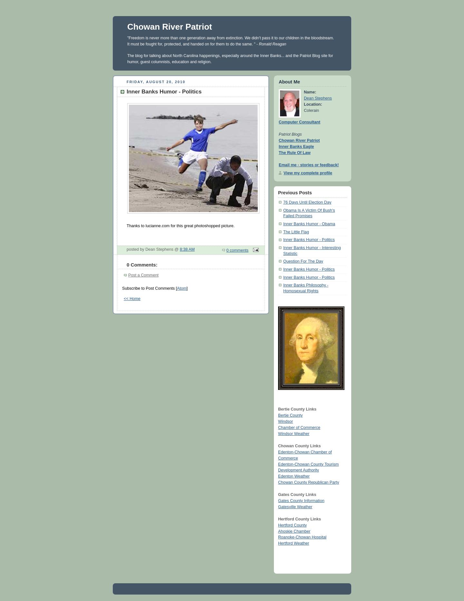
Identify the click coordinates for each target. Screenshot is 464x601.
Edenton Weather (294, 476)
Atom (181, 288)
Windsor (285, 421)
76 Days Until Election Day (307, 202)
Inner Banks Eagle (296, 146)
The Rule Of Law (295, 152)
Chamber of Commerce (299, 427)
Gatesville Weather (295, 507)
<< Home (132, 298)
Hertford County (292, 525)
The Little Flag (296, 232)
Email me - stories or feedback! (309, 165)
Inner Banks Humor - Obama (309, 224)
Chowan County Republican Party (308, 482)
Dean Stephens (318, 98)
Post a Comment (143, 275)
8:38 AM (187, 249)
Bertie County (290, 415)
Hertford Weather (293, 543)
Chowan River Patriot (169, 27)
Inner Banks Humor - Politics (309, 239)
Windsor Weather (293, 433)
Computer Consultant (299, 122)
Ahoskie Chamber (294, 531)
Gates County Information (301, 501)
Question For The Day (303, 261)
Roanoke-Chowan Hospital (302, 537)
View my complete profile (308, 173)
